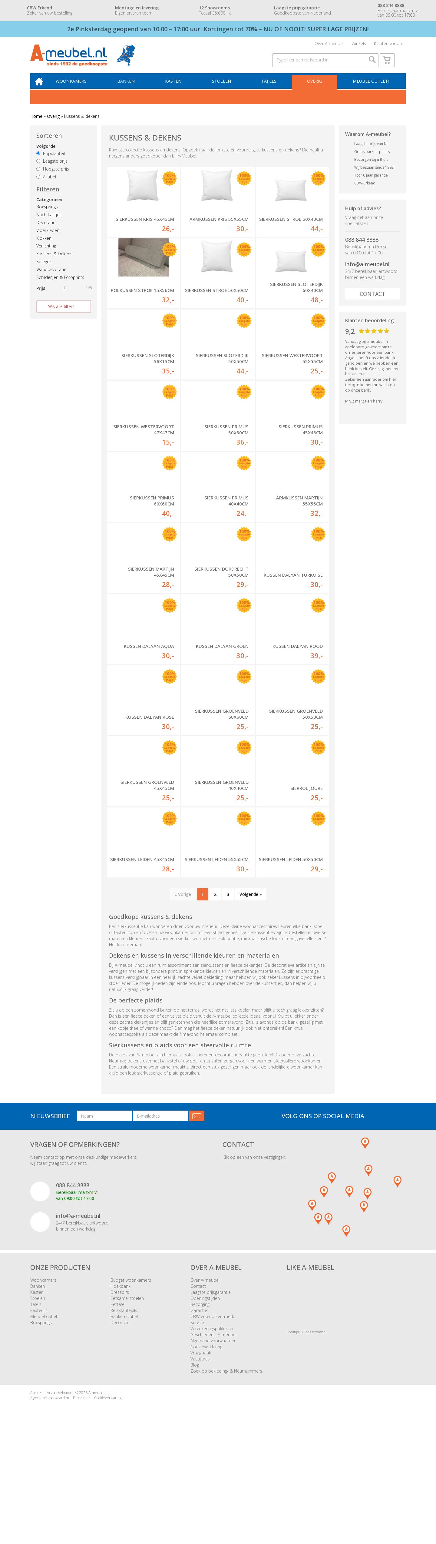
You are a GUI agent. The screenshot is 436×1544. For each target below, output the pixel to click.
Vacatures (200, 1469)
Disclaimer (81, 1508)
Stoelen (224, 88)
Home (36, 123)
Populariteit (50, 160)
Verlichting (46, 253)
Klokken (43, 245)
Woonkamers (77, 88)
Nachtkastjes (48, 222)
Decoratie (45, 229)
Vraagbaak (200, 1463)
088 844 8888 (361, 246)
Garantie (198, 1421)
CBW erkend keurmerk (212, 1427)
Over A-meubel (329, 45)
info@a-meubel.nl (367, 271)
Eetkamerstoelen (127, 1409)
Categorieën (49, 207)
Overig (315, 88)
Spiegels (44, 268)
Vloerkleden (47, 237)
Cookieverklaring (206, 1457)
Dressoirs (120, 1403)
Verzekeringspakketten (212, 1439)
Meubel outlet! (370, 88)
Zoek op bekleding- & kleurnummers (226, 1481)
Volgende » (250, 1005)
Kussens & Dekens (54, 261)
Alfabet (46, 184)
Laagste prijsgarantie (210, 1403)
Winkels (359, 45)
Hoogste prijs (52, 176)
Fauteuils (39, 1421)
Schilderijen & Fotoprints (60, 284)
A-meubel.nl (98, 1503)
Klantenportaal (388, 45)
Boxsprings (47, 214)
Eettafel (118, 1415)
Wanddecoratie (51, 276)
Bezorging (200, 1415)
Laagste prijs (52, 168)
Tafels (270, 88)
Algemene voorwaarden (213, 1451)
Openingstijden (205, 1409)
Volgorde (45, 153)
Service (197, 1433)
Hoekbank (120, 1397)
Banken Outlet (124, 1427)
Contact (372, 300)
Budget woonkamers (131, 1390)
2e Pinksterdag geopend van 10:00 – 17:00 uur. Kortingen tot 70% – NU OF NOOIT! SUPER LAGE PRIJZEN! (218, 29)
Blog (194, 1475)
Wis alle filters (61, 313)
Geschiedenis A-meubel (213, 1445)
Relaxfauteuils (124, 1421)
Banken (131, 88)
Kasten (177, 88)
